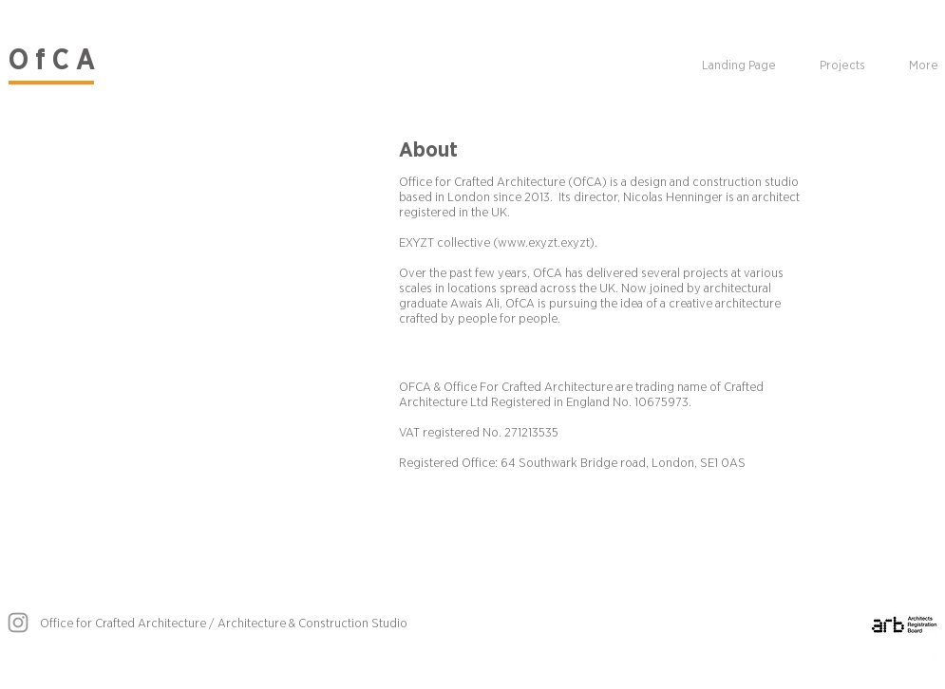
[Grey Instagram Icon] (18, 622)
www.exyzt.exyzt (544, 243)
